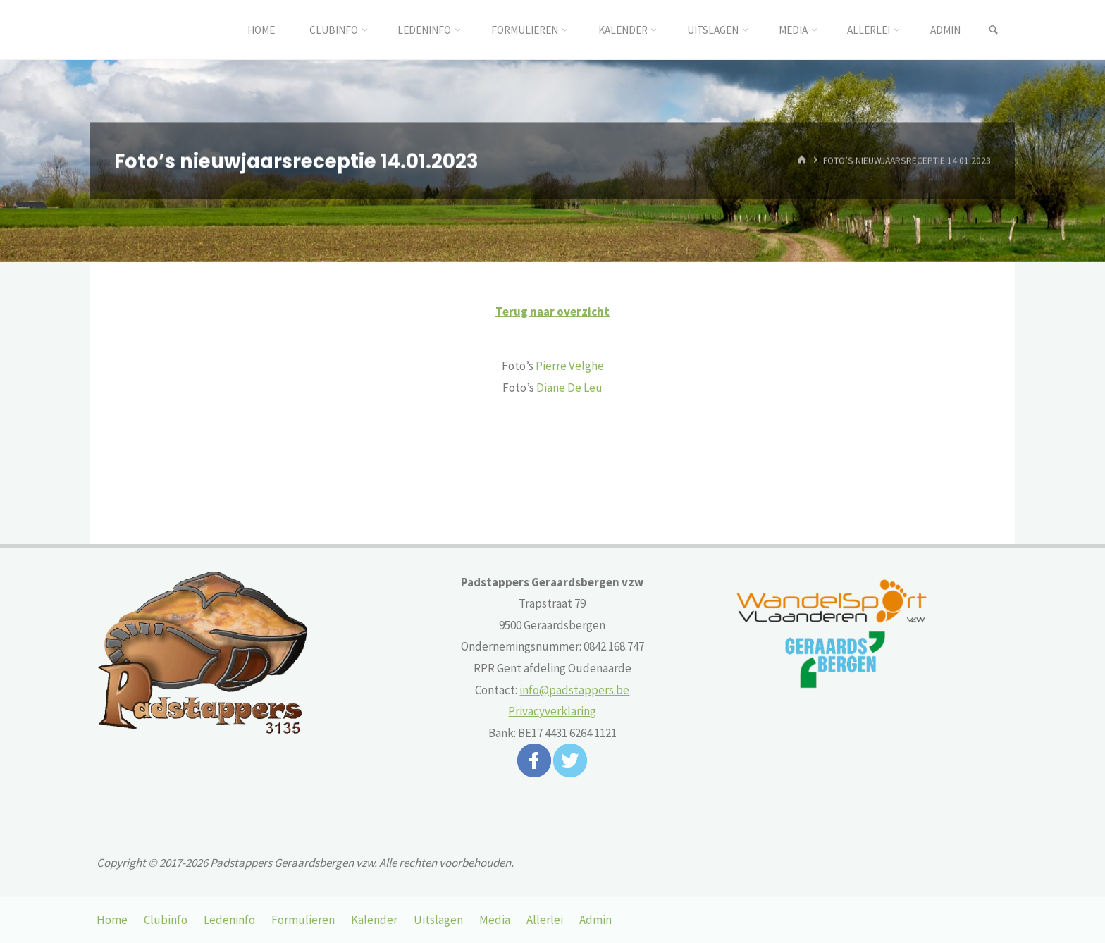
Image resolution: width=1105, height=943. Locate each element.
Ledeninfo (229, 919)
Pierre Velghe (570, 366)
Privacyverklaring (552, 711)
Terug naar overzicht (552, 311)
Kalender (374, 919)
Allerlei (544, 919)
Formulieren (303, 919)
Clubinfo (165, 919)
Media (494, 919)
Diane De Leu (569, 387)
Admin (595, 919)
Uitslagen (438, 919)
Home (112, 919)
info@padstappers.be (574, 690)
